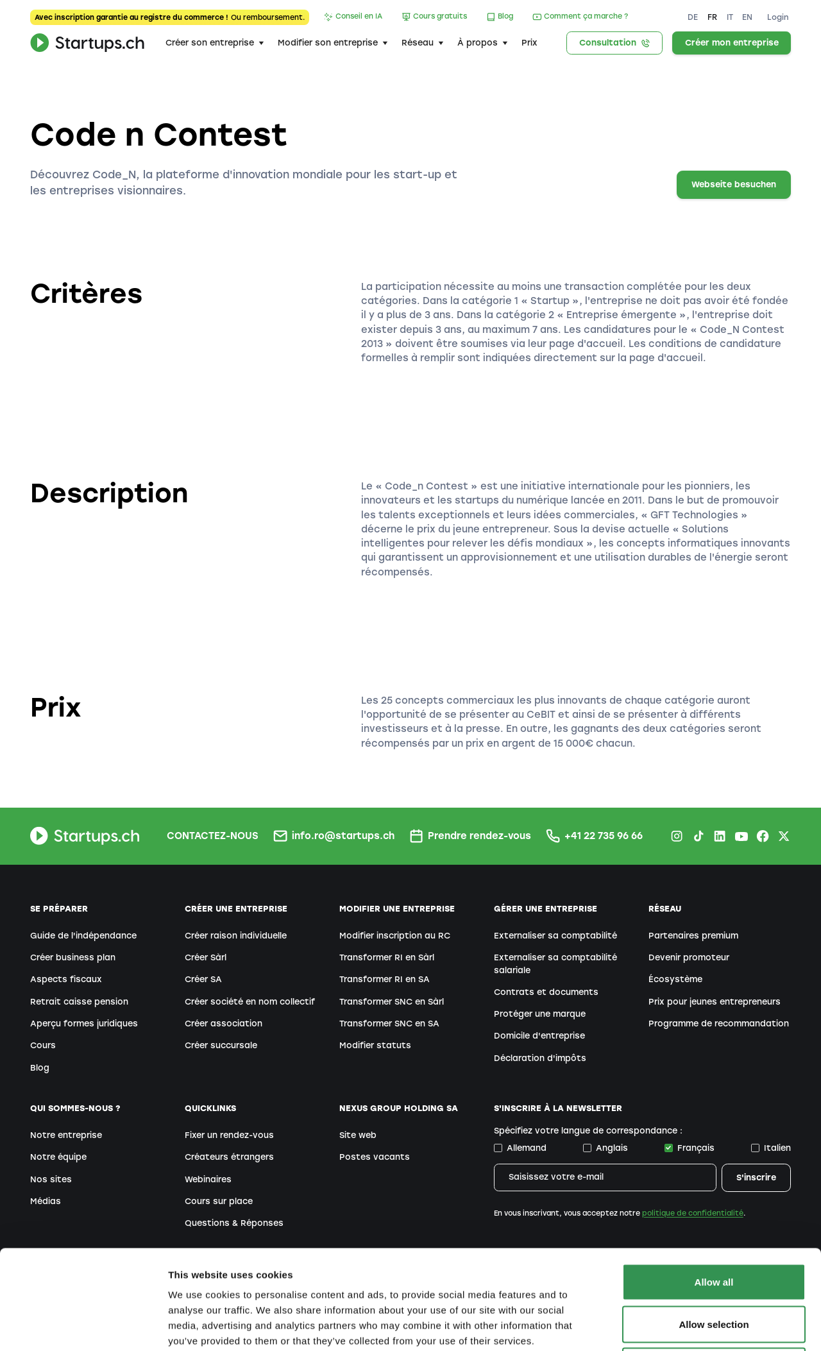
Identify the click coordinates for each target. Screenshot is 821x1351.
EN (747, 17)
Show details (673, 1325)
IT (730, 17)
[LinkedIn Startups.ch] (720, 836)
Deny (714, 1266)
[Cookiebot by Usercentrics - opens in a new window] (83, 1326)
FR (712, 17)
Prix (529, 42)
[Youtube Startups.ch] (741, 836)
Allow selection (714, 1224)
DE (693, 17)
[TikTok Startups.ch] (698, 836)
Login (778, 17)
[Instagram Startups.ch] (677, 836)
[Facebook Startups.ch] (763, 836)
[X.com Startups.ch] (784, 836)
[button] (214, 43)
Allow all (714, 1182)
